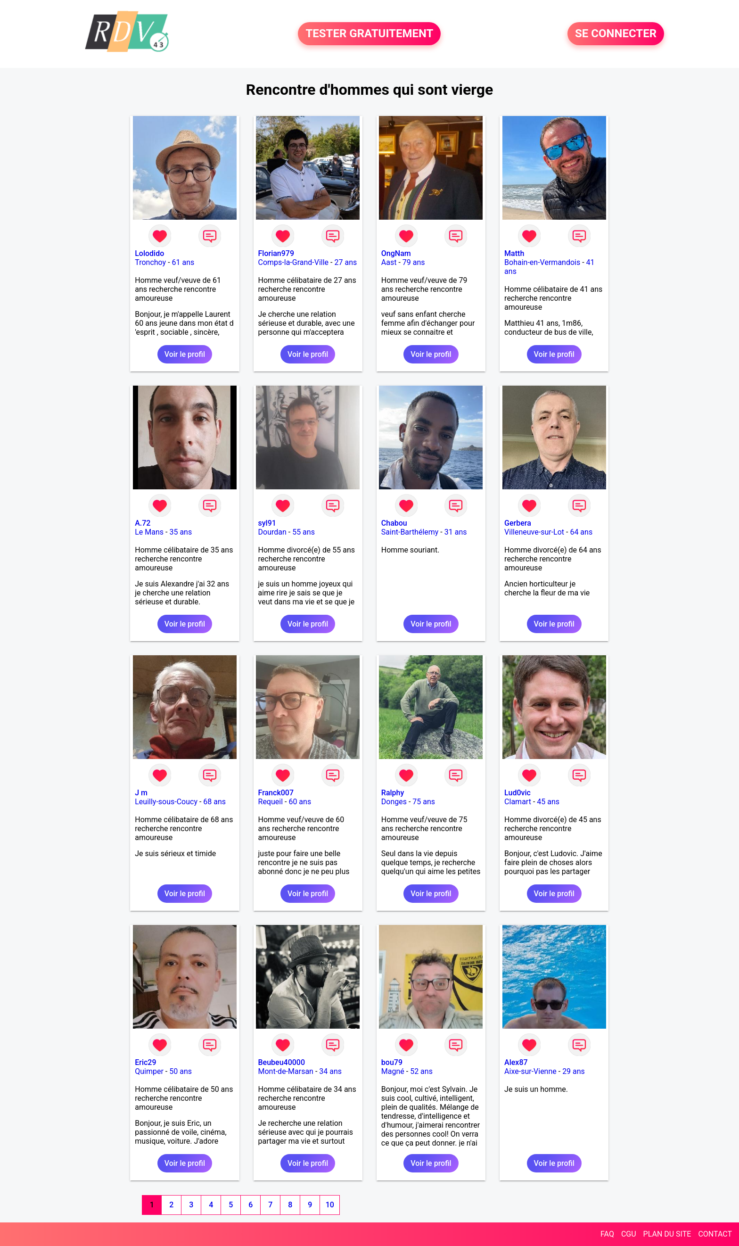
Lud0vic (517, 792)
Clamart (517, 801)
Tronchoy (150, 262)
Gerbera (517, 523)
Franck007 (276, 792)
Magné (392, 1071)
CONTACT (715, 1233)
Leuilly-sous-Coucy (166, 801)
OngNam (396, 253)
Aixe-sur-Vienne (530, 1071)
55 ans (303, 532)
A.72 (142, 523)
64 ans (581, 532)
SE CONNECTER (616, 34)
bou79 (391, 1062)
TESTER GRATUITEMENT (369, 34)
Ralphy (392, 792)
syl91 (267, 523)
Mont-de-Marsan (285, 1071)
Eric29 (145, 1062)
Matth (514, 253)
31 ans (455, 532)
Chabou (394, 523)
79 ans (413, 262)
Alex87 (516, 1062)
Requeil (270, 801)
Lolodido (149, 253)
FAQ (607, 1233)
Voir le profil (184, 354)
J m (141, 792)
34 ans (330, 1071)
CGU (628, 1233)
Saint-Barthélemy (410, 532)
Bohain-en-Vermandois (542, 262)
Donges (394, 801)
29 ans (573, 1071)
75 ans (423, 801)
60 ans (299, 801)
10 (330, 1204)
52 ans (421, 1071)
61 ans (183, 262)
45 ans (548, 801)
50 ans (180, 1071)
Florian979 (276, 253)
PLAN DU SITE (667, 1233)
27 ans (345, 262)
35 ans (180, 532)
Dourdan (272, 532)
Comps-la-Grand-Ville (293, 262)
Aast (389, 262)
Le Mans (149, 532)
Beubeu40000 (281, 1062)
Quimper (149, 1071)
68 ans (214, 801)
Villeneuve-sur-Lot (534, 532)
